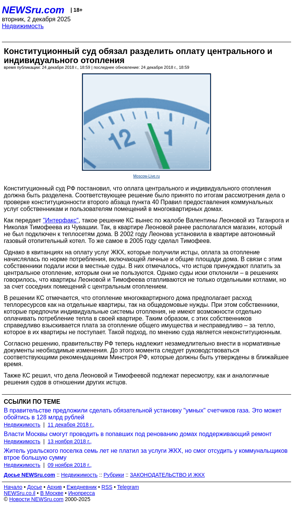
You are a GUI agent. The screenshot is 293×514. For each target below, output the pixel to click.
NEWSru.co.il (19, 493)
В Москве (51, 493)
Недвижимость (23, 26)
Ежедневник (82, 487)
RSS (106, 487)
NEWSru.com (33, 10)
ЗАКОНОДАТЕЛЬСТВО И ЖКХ (167, 475)
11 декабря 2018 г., (71, 425)
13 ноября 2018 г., (70, 441)
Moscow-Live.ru (146, 176)
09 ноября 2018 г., (70, 465)
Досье (34, 487)
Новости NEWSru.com (36, 499)
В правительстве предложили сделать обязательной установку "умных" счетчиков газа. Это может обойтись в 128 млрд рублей (143, 413)
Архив (54, 487)
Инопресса (81, 493)
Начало (13, 487)
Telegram (128, 487)
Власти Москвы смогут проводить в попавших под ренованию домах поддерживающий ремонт (138, 434)
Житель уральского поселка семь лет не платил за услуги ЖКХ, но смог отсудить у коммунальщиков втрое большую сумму (146, 454)
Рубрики (114, 475)
